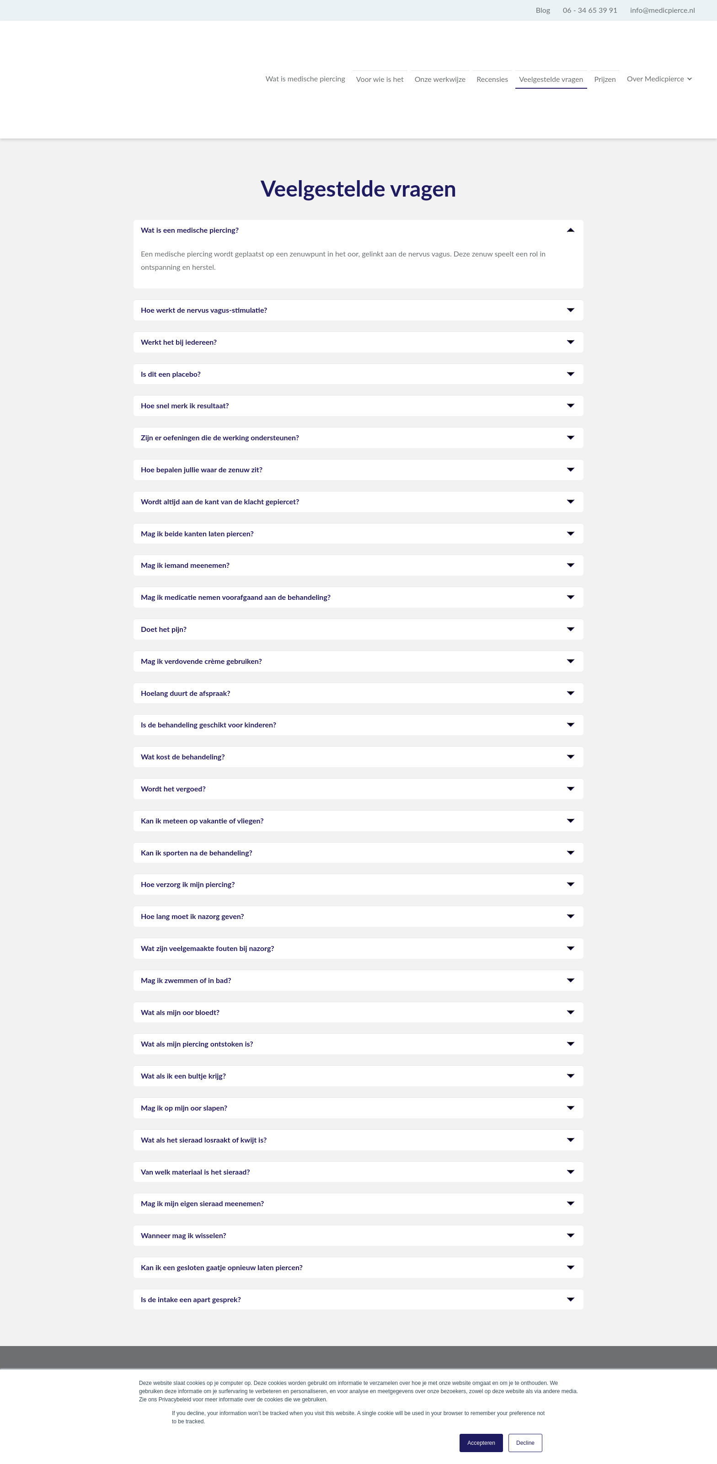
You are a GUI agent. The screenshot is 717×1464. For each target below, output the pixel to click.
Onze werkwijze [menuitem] (407, 64)
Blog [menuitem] (543, 9)
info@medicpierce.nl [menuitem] (662, 9)
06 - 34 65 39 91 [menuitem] (590, 9)
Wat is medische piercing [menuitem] (258, 64)
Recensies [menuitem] (466, 64)
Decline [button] (525, 1443)
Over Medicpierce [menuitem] (651, 63)
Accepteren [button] (481, 1443)
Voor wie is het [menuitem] (340, 64)
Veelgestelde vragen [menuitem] (533, 64)
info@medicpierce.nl (353, 1365)
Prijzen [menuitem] (594, 64)
